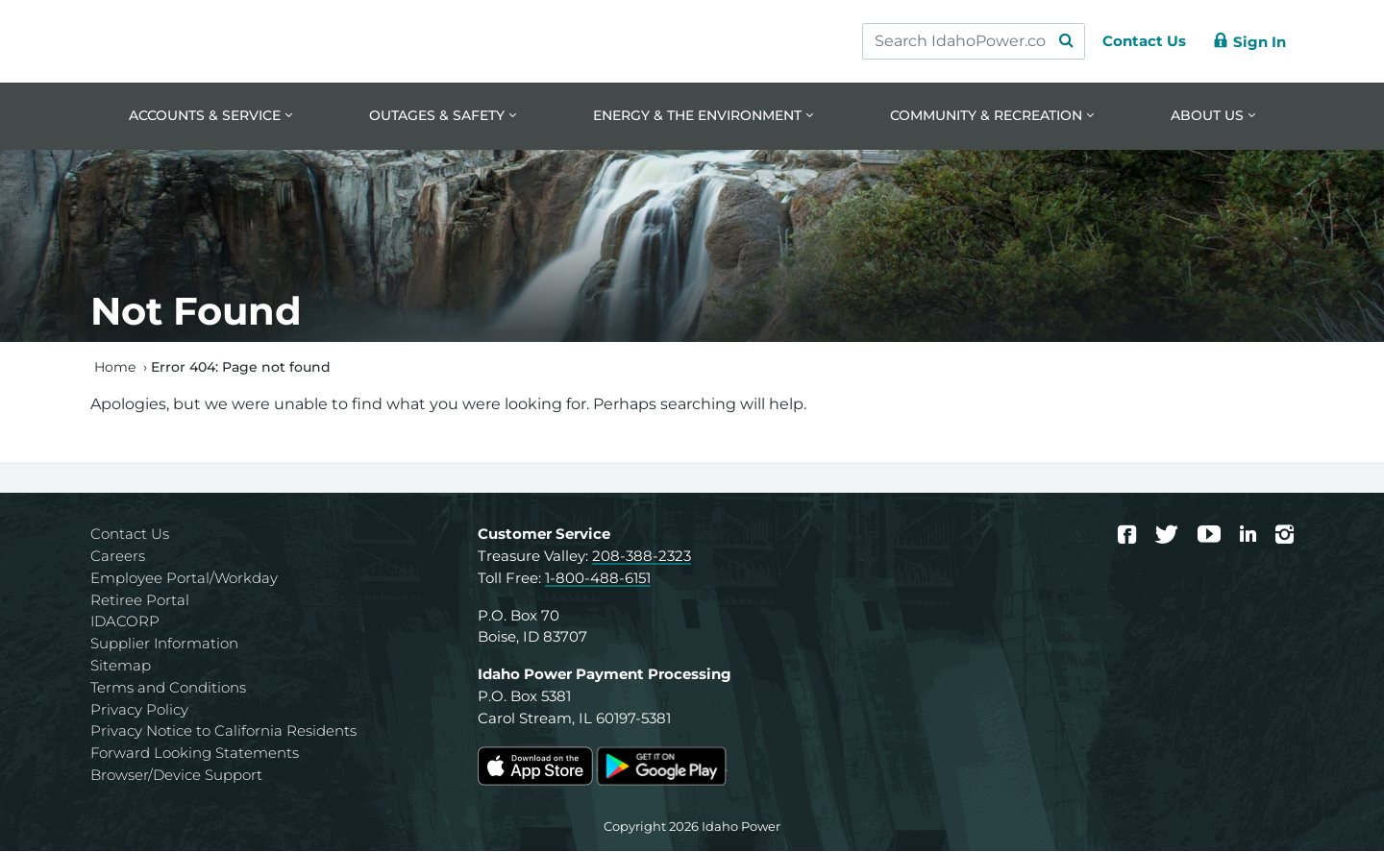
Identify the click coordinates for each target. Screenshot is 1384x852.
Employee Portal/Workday (184, 579)
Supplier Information (164, 645)
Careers (117, 557)
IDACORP (125, 623)
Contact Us (129, 535)
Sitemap (120, 667)
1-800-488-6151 (598, 579)
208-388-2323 (641, 557)
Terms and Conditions (168, 688)
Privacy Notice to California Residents (223, 732)
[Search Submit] (1057, 41)
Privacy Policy (139, 710)
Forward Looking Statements (194, 754)
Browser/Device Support (176, 776)
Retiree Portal (139, 601)
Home (115, 368)
